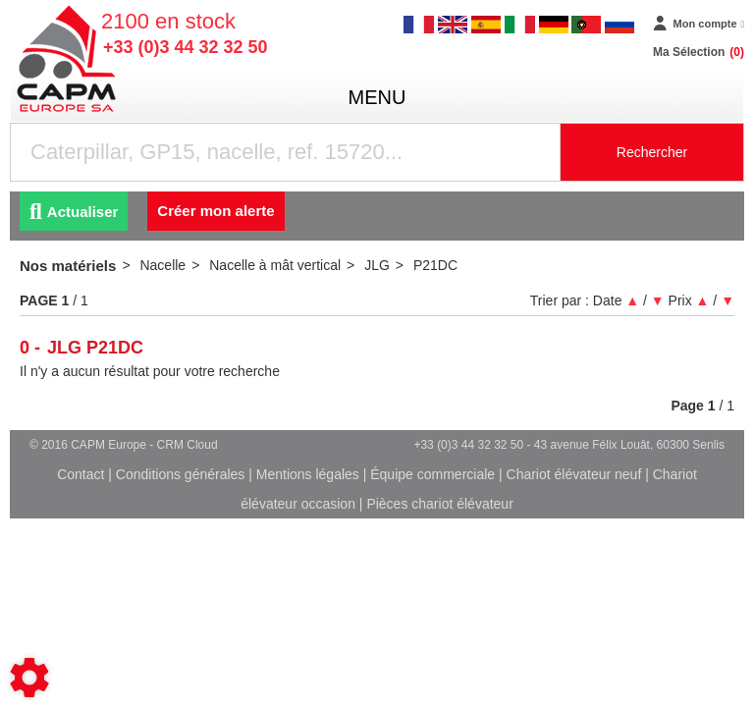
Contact (80, 474)
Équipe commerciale (432, 474)
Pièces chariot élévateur (439, 504)
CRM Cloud (187, 445)
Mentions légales (307, 474)
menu (377, 97)
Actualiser (73, 211)
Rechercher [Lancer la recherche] (652, 152)
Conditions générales (180, 474)
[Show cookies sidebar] (29, 677)
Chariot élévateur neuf (574, 474)
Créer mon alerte (215, 210)
